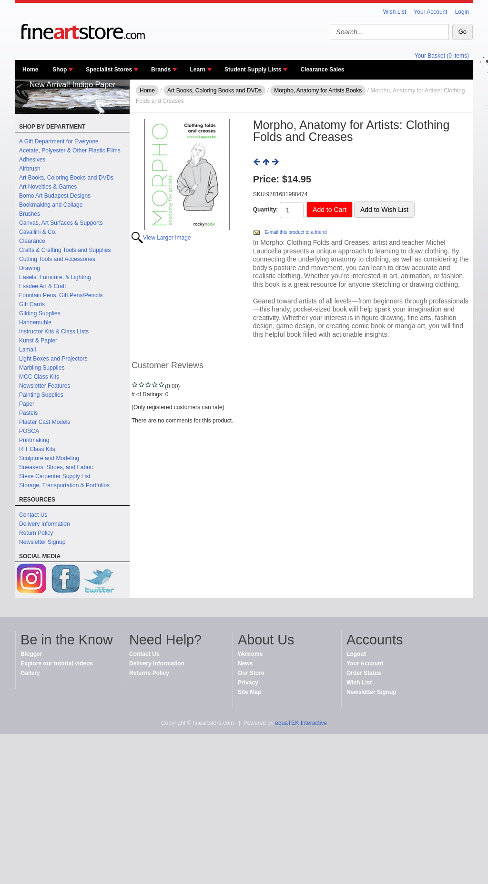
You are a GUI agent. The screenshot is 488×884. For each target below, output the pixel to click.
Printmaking (34, 440)
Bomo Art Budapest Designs (55, 195)
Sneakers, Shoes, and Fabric (56, 467)
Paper (26, 404)
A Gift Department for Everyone (59, 141)
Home (30, 69)
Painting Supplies (41, 395)
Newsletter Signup (42, 542)
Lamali (27, 349)
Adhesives (32, 159)
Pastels (28, 413)
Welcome (250, 654)
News (245, 663)
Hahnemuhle (35, 322)
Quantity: (265, 209)
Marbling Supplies (41, 367)
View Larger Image (167, 237)
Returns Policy (149, 673)
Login (462, 12)
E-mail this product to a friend (296, 232)
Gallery (30, 673)
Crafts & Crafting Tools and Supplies (65, 250)
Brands (161, 69)
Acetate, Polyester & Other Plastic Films (70, 150)
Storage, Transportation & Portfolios (64, 485)
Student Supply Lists (252, 69)
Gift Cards (32, 304)
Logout (356, 654)
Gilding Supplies (40, 313)
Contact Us (33, 515)
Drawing (29, 268)
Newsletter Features (44, 385)
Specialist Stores (109, 69)
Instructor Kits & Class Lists (54, 331)
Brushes (29, 214)
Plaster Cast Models (44, 422)
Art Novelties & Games (48, 186)
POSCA (29, 431)
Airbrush (30, 168)
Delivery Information (44, 524)
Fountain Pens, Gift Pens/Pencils (60, 295)
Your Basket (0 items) (442, 55)
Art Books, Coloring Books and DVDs (66, 177)
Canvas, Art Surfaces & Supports (60, 223)
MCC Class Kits (39, 376)
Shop (59, 69)
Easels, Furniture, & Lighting (55, 277)
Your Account (430, 12)
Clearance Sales (322, 69)
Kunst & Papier (38, 340)
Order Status (363, 673)
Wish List (395, 12)
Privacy (248, 682)
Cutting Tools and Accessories (57, 259)
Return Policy (36, 533)
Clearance (32, 241)
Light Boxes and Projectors (53, 358)
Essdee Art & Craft (42, 286)
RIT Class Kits (37, 449)
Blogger (31, 654)
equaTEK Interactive (301, 723)
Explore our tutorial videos (56, 663)
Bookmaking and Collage (50, 204)
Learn (197, 69)
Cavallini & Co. (38, 232)
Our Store (251, 673)
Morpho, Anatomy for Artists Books (318, 90)
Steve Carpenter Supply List (54, 476)
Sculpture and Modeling (49, 458)
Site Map (249, 692)
